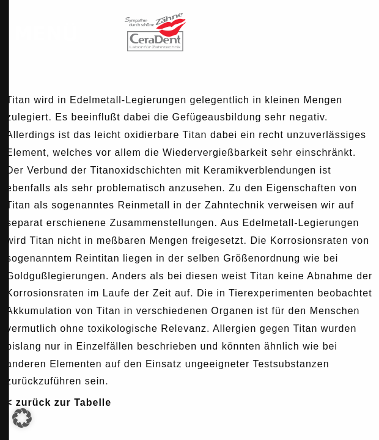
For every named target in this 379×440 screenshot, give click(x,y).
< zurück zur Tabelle (58, 402)
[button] (22, 418)
